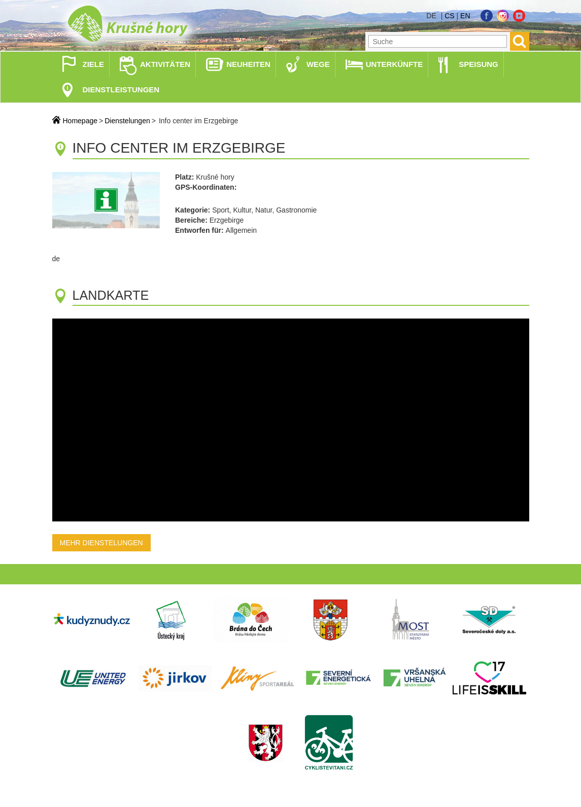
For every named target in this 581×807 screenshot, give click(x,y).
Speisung (478, 64)
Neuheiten (248, 64)
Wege (318, 64)
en (465, 16)
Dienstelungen (127, 121)
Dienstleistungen (121, 89)
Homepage (80, 121)
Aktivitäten (165, 64)
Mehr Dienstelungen (101, 543)
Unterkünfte (394, 64)
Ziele (94, 64)
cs (449, 16)
